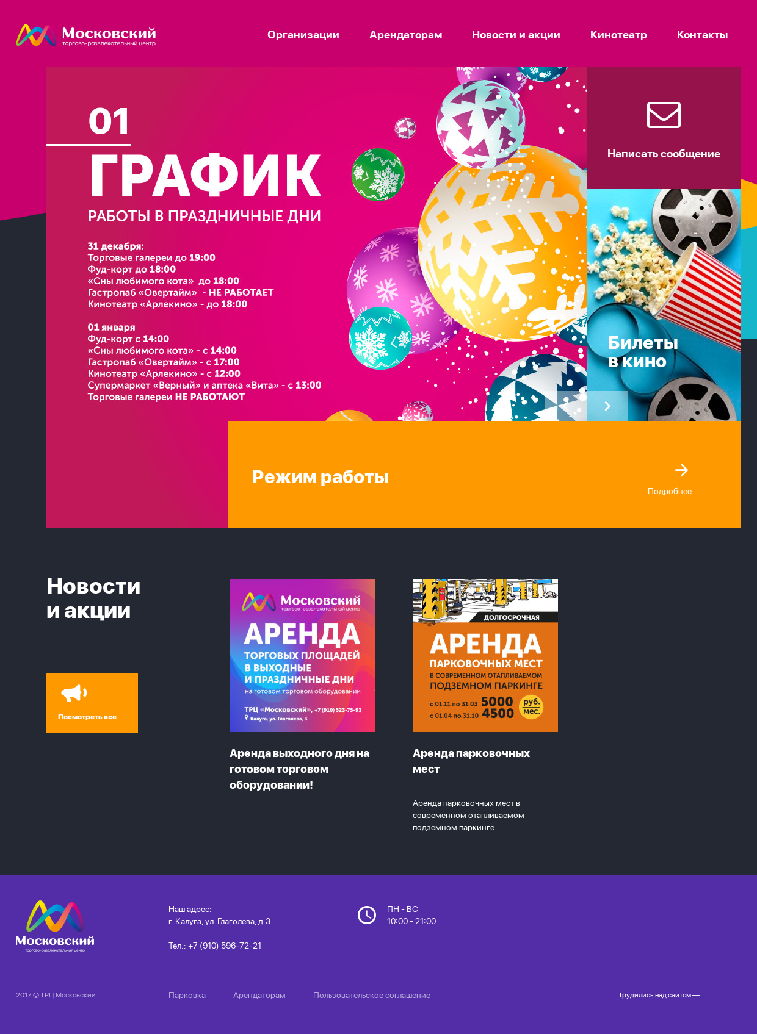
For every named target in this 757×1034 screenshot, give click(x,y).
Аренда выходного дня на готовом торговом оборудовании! (299, 769)
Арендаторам (259, 995)
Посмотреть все (84, 699)
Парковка (187, 995)
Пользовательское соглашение (371, 995)
